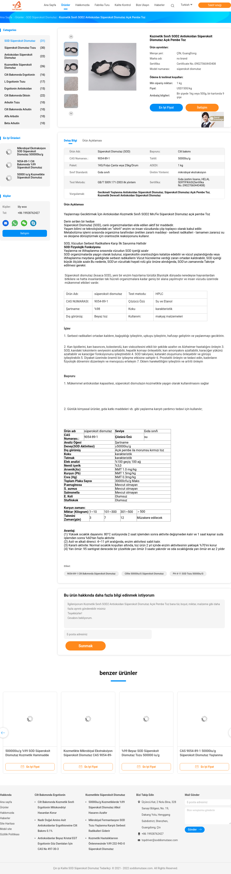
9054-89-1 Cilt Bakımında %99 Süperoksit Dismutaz (29, 164)
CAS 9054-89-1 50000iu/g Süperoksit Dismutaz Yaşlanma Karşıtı (201, 755)
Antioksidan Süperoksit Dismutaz (24, 56)
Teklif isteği (214, 5)
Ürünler (4, 807)
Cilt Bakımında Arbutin (24, 109)
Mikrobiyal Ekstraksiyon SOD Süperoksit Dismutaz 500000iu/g (31, 151)
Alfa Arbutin (24, 116)
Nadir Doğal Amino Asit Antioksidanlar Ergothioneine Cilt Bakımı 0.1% (57, 825)
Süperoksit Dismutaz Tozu (24, 48)
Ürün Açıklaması (92, 140)
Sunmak (86, 646)
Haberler (5, 818)
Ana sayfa (6, 802)
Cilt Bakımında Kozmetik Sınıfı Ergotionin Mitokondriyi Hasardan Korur (56, 807)
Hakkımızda (7, 812)
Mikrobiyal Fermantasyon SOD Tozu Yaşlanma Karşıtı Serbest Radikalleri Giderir (107, 825)
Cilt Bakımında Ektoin (24, 95)
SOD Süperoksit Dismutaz (24, 41)
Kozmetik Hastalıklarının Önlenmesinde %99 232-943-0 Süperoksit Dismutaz (107, 844)
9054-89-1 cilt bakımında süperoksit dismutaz (91, 573)
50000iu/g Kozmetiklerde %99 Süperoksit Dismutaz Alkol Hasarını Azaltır (107, 807)
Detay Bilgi (70, 140)
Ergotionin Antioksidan (24, 88)
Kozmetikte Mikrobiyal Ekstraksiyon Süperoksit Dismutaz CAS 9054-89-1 (88, 755)
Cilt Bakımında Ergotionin (24, 75)
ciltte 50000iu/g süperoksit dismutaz (144, 573)
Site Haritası (7, 823)
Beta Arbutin (24, 123)
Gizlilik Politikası (9, 834)
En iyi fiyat (166, 107)
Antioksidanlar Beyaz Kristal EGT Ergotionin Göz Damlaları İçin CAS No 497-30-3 (57, 844)
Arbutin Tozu (24, 102)
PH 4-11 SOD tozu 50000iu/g (188, 573)
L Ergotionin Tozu (24, 82)
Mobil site (6, 828)
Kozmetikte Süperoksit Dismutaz (24, 66)
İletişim (24, 233)
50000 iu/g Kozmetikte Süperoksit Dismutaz (30, 176)
